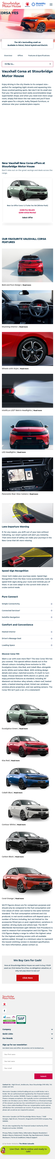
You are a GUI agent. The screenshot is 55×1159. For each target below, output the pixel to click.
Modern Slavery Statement (13, 1135)
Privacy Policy (8, 1133)
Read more (27, 285)
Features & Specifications (39, 55)
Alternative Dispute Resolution (35, 1133)
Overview (8, 55)
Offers (20, 55)
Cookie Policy (18, 1133)
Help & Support (31, 1138)
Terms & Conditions (18, 1138)
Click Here (28, 977)
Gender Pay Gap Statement (33, 1135)
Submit (43, 1076)
